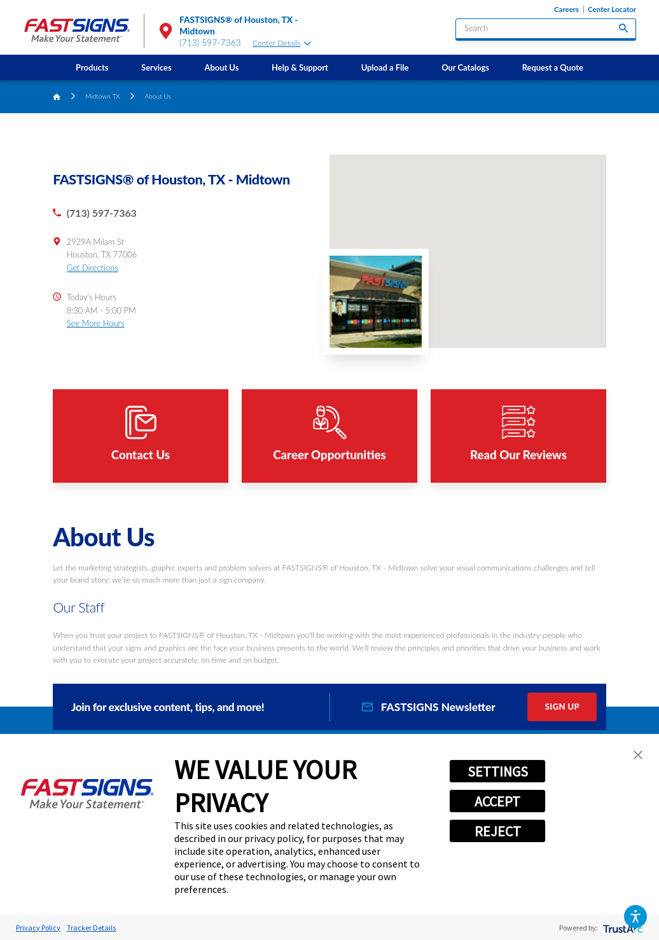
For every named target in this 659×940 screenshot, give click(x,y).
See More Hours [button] (96, 323)
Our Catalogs (465, 67)
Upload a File (385, 67)
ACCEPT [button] (497, 801)
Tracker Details (91, 927)
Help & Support (300, 67)
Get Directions (92, 268)
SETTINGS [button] (498, 771)
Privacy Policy (38, 927)
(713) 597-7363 (210, 43)
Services (156, 67)
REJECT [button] (498, 831)
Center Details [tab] (281, 43)
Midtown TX (102, 96)
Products (92, 67)
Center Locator (612, 9)
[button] (635, 916)
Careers (566, 9)
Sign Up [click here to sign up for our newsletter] (562, 707)
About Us (221, 67)
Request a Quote (552, 67)
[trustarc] (622, 927)
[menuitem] (92, 67)
